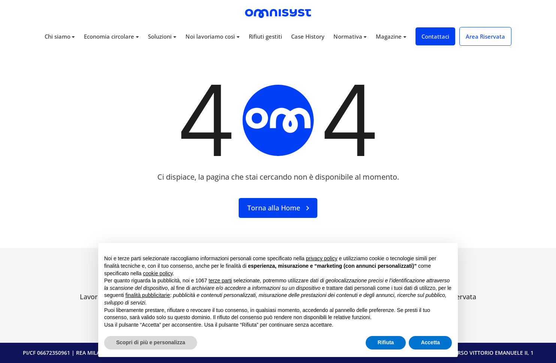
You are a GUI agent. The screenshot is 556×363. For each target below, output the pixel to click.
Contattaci (435, 36)
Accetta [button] (430, 342)
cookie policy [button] (158, 273)
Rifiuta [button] (386, 342)
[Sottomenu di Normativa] (365, 36)
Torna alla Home (273, 207)
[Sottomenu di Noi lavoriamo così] (238, 36)
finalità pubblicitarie (148, 295)
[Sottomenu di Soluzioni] (174, 36)
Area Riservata (485, 36)
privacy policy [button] (322, 258)
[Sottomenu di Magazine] (405, 36)
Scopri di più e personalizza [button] (150, 342)
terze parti (220, 281)
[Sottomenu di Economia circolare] (137, 36)
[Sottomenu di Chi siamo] (73, 36)
